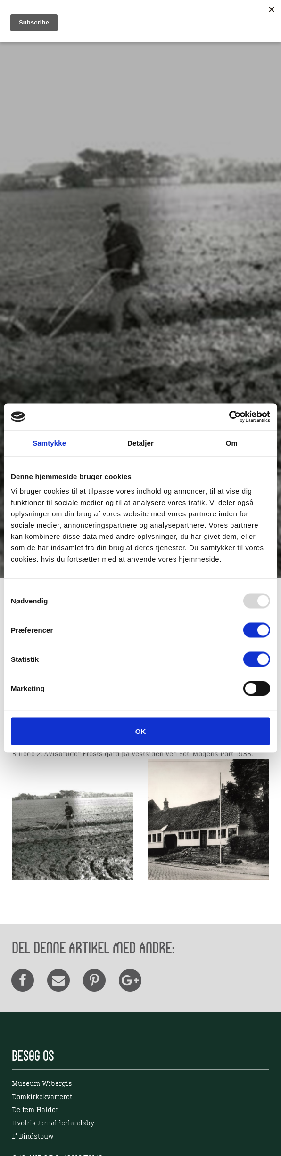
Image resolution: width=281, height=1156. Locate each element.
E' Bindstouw (33, 1136)
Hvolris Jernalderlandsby (53, 1123)
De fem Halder (35, 1110)
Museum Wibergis (42, 1084)
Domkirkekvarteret (42, 1097)
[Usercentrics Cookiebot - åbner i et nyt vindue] (229, 417)
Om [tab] (232, 443)
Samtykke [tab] (49, 443)
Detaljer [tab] (140, 443)
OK (140, 731)
